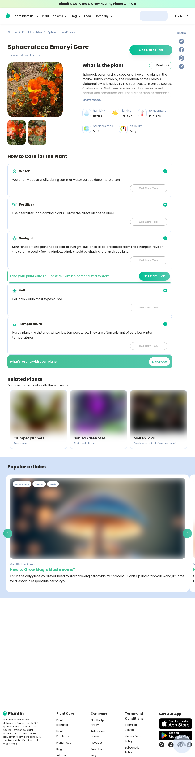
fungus (39, 484)
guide (52, 484)
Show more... (92, 100)
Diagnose (159, 361)
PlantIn (12, 32)
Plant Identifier (32, 32)
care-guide (22, 484)
